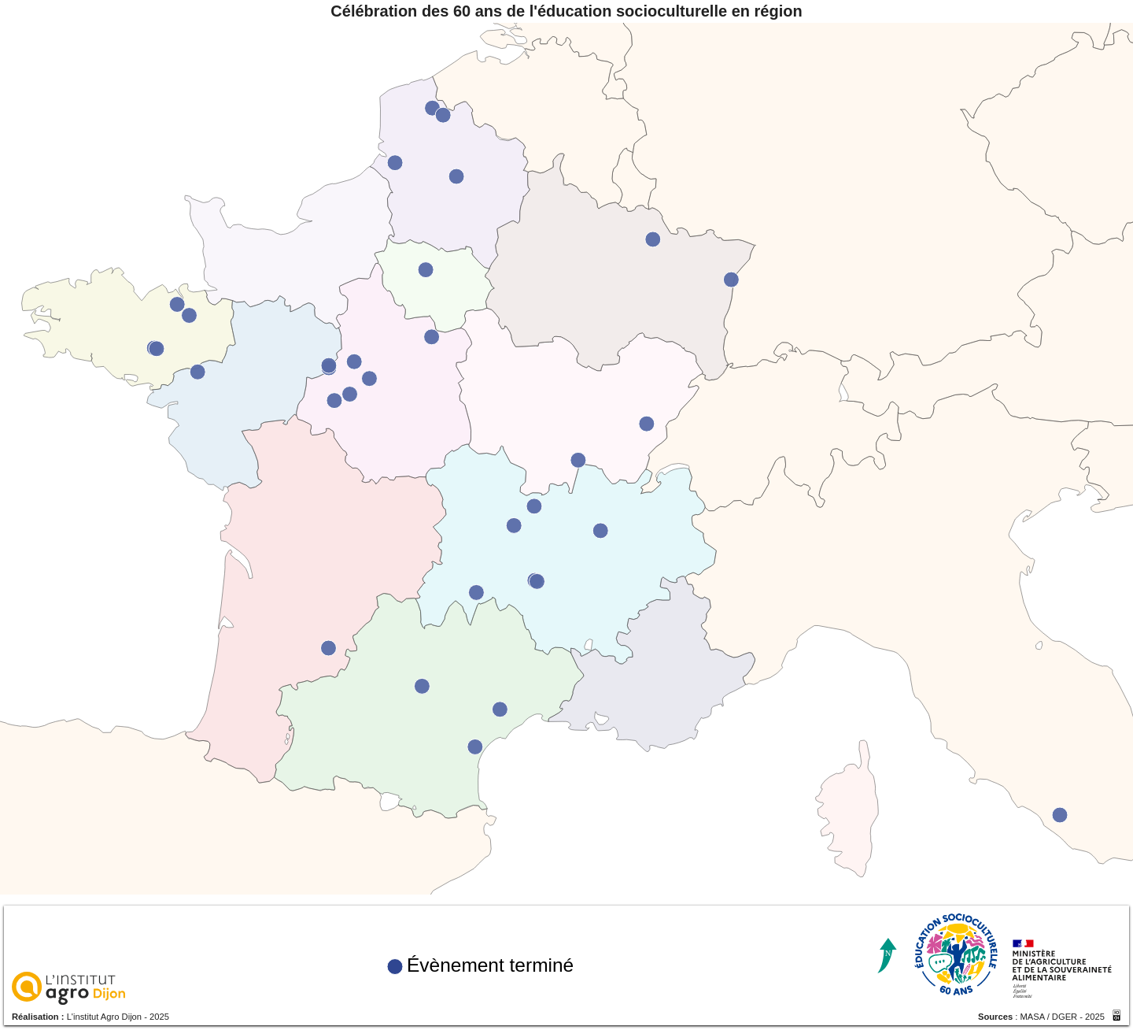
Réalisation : (39, 1019)
